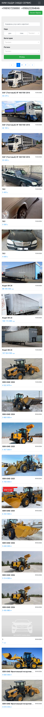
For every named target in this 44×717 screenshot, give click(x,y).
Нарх (6, 29)
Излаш (22, 57)
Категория (8, 38)
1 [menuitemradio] (18, 65)
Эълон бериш (35, 13)
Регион (7, 47)
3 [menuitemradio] (25, 65)
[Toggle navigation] (39, 3)
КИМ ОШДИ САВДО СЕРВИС (16, 3)
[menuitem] (29, 65)
